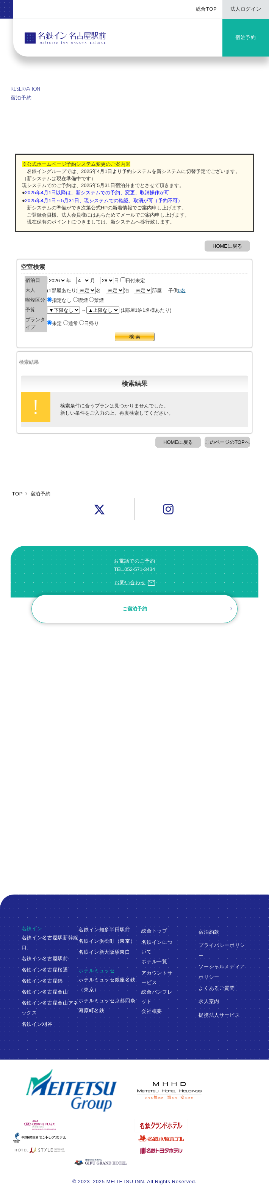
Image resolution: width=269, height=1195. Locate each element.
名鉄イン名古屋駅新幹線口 (50, 942)
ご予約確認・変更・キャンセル (32, 661)
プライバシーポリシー (222, 950)
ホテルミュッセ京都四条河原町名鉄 (106, 1005)
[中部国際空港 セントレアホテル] (73, 1137)
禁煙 (96, 300)
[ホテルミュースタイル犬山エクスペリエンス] (73, 1151)
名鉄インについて (156, 946)
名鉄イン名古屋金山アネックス (50, 1008)
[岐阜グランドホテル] (134, 1162)
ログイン (37, 697)
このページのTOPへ (227, 442)
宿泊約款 (209, 931)
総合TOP (206, 9)
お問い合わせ (134, 582)
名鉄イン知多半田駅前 (104, 929)
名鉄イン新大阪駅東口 (104, 952)
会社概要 (151, 1011)
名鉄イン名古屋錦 (42, 981)
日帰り (89, 323)
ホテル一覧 (154, 961)
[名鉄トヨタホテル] (195, 1151)
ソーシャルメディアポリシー (222, 972)
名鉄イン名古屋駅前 (45, 958)
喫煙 (80, 300)
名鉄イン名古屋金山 (45, 992)
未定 (54, 323)
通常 (70, 323)
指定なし (59, 300)
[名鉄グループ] (71, 1090)
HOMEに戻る (227, 246)
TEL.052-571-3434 (134, 569)
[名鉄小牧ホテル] (195, 1138)
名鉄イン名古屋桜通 (45, 970)
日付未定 (132, 280)
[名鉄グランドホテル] (195, 1125)
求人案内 (209, 1001)
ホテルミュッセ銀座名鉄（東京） (106, 984)
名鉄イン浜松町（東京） (106, 941)
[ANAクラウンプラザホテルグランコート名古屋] (73, 1125)
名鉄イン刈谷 (37, 1024)
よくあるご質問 (217, 988)
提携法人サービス (219, 1014)
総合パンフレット (156, 996)
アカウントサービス (156, 977)
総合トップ (154, 930)
